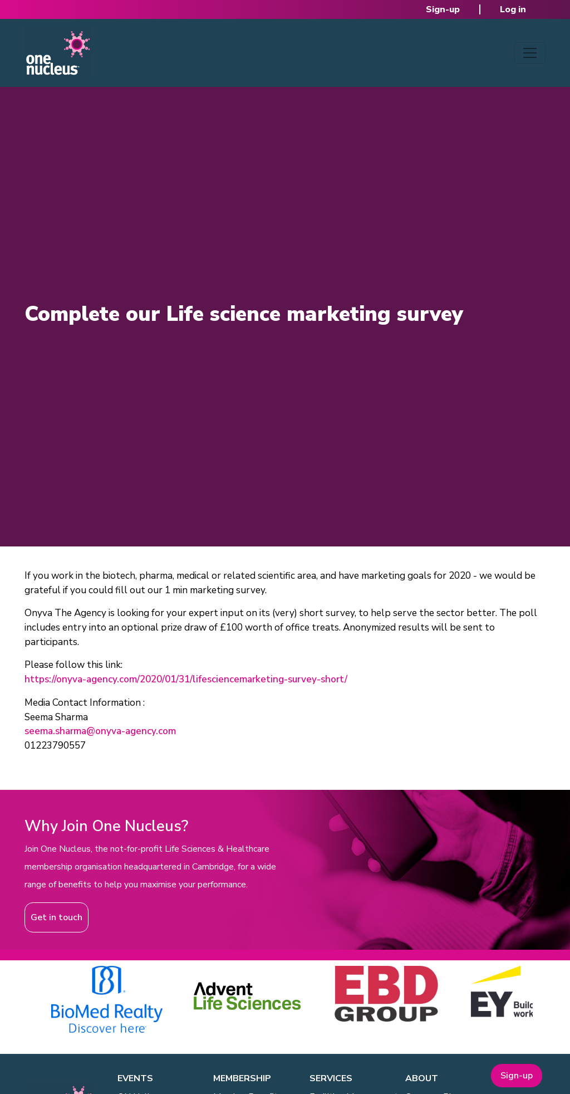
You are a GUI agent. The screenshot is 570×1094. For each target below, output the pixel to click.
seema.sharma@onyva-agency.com (100, 731)
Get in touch (56, 917)
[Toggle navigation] (530, 53)
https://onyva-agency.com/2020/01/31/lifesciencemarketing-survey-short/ (185, 679)
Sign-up (443, 9)
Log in (513, 9)
